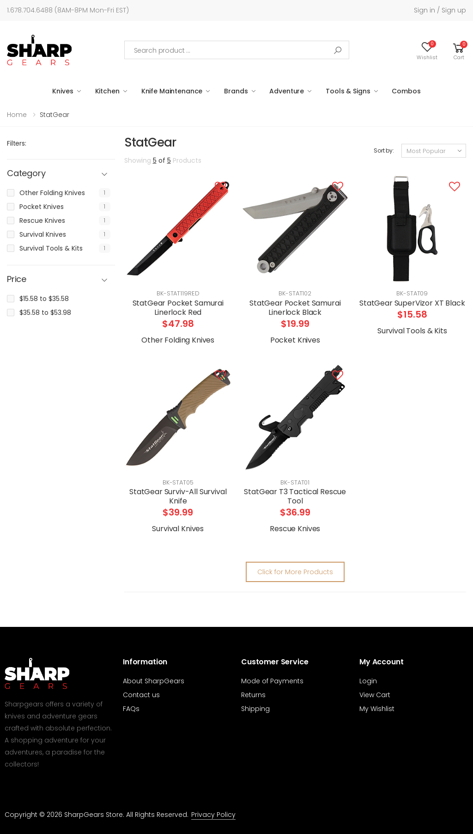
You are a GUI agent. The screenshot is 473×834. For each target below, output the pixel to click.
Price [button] (16, 279)
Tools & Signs (348, 91)
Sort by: (384, 150)
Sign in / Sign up (440, 10)
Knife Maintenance (172, 91)
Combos (406, 91)
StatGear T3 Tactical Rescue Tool (295, 496)
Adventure (286, 91)
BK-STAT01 (294, 482)
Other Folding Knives (52, 192)
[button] (458, 50)
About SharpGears (153, 681)
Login (368, 681)
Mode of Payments (272, 681)
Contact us (141, 694)
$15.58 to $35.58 (44, 298)
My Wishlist (376, 708)
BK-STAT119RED (178, 293)
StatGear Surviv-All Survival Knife (178, 496)
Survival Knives (42, 234)
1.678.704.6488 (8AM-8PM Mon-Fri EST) (68, 10)
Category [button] (26, 173)
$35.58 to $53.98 (45, 312)
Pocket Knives (41, 206)
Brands (236, 91)
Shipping (255, 708)
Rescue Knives (42, 220)
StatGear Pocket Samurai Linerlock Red (178, 308)
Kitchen (107, 91)
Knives (62, 91)
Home (17, 114)
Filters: (16, 143)
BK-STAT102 (295, 293)
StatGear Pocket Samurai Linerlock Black (294, 308)
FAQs (131, 708)
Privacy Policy (213, 814)
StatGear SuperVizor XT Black (412, 303)
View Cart (374, 694)
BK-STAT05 (178, 482)
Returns (253, 694)
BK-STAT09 (412, 293)
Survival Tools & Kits (51, 248)
